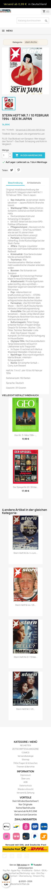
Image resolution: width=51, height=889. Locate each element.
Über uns (25, 778)
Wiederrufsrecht (25, 789)
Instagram (27, 856)
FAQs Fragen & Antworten (26, 763)
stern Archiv (31, 42)
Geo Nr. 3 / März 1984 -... (25, 435)
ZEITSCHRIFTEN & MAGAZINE (25, 749)
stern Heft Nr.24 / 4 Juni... (25, 553)
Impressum (25, 775)
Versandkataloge (25, 756)
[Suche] (33, 20)
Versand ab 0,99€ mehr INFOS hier (30, 130)
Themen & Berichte (26, 766)
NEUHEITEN (25, 745)
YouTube (12, 856)
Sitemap (25, 759)
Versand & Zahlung (25, 792)
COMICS (25, 752)
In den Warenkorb (28, 155)
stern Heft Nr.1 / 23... (25, 709)
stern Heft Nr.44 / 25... (25, 605)
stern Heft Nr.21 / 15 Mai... (25, 657)
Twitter (4, 856)
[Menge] (5, 155)
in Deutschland (37, 4)
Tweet (11, 170)
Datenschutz (25, 785)
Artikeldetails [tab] (34, 182)
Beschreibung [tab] (15, 182)
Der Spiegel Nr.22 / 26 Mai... (25, 487)
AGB (25, 782)
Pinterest (18, 170)
